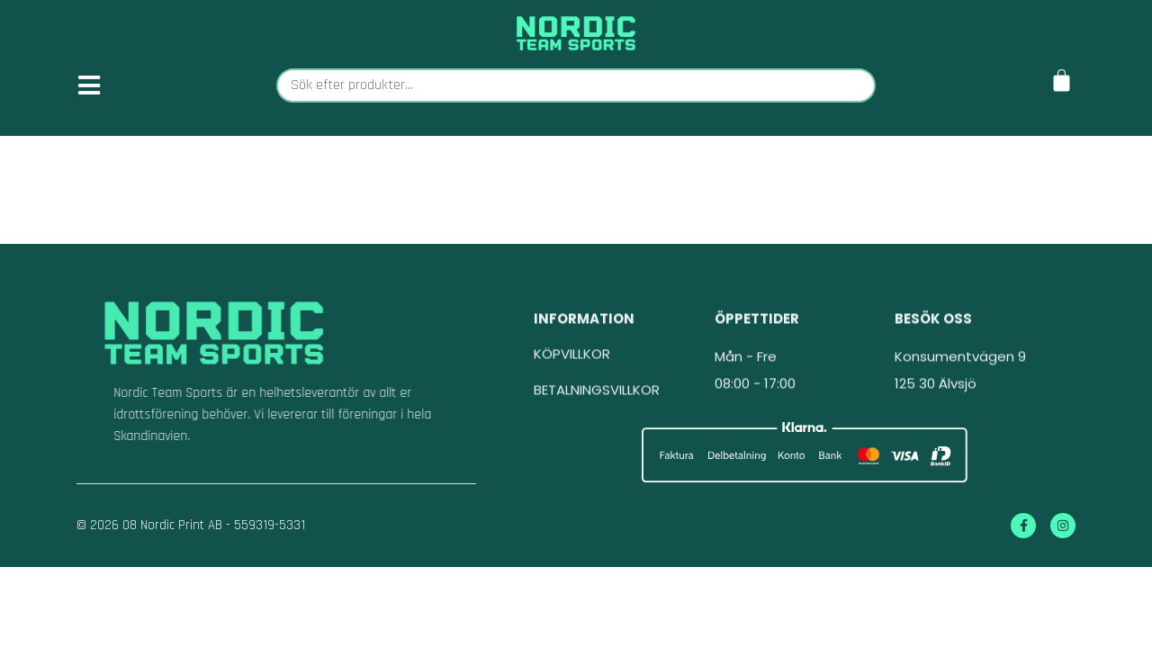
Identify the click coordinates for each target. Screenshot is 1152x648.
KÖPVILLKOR (572, 367)
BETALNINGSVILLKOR (597, 403)
